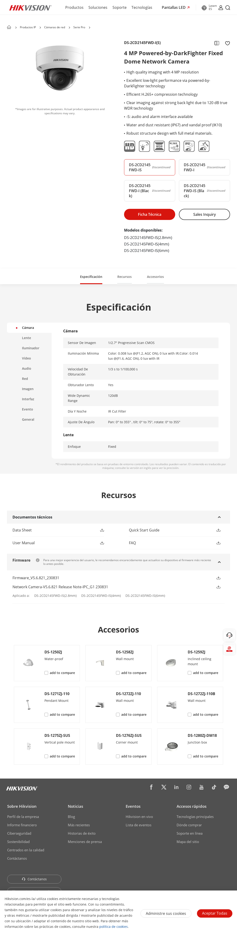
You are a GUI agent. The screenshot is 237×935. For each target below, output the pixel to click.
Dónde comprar (189, 825)
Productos (74, 7)
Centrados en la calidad (25, 850)
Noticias (75, 806)
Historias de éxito (82, 833)
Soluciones (97, 7)
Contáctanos (17, 858)
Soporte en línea (190, 833)
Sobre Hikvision (22, 806)
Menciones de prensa (85, 841)
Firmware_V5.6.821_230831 (35, 577)
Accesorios (155, 276)
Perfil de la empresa (23, 816)
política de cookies (113, 926)
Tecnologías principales (195, 816)
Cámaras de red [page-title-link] (54, 27)
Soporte (119, 7)
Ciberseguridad (19, 833)
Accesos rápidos (191, 806)
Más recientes (79, 825)
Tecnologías (141, 7)
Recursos (124, 276)
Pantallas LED (174, 7)
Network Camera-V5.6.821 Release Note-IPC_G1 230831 (60, 586)
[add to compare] (217, 43)
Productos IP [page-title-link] (28, 27)
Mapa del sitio (188, 841)
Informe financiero (22, 825)
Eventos (133, 806)
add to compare (62, 673)
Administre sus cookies (166, 913)
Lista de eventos (138, 825)
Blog (71, 816)
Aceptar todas (214, 913)
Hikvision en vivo (139, 816)
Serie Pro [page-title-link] (79, 27)
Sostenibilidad (18, 841)
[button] (102, 530)
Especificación (91, 276)
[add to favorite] (226, 43)
